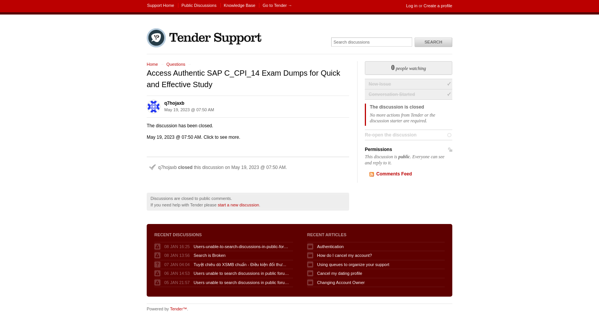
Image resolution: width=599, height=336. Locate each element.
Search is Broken (210, 255)
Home (152, 64)
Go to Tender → (277, 5)
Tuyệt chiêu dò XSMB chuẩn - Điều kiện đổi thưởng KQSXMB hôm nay (241, 264)
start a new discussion (238, 205)
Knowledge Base (240, 5)
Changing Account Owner (341, 282)
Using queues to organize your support (353, 264)
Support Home (160, 5)
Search (433, 42)
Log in (412, 5)
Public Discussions (199, 5)
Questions (175, 64)
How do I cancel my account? (344, 255)
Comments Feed (394, 174)
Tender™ (178, 309)
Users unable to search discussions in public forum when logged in (241, 273)
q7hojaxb (174, 103)
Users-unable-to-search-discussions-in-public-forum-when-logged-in (241, 246)
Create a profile (438, 5)
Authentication (330, 246)
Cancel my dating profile (339, 273)
